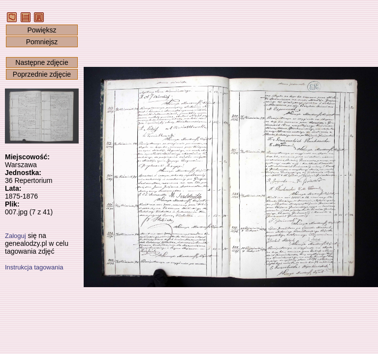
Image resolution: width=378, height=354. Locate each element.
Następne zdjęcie (41, 62)
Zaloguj (15, 235)
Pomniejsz (42, 42)
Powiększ (41, 30)
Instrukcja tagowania (34, 267)
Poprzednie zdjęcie (42, 74)
